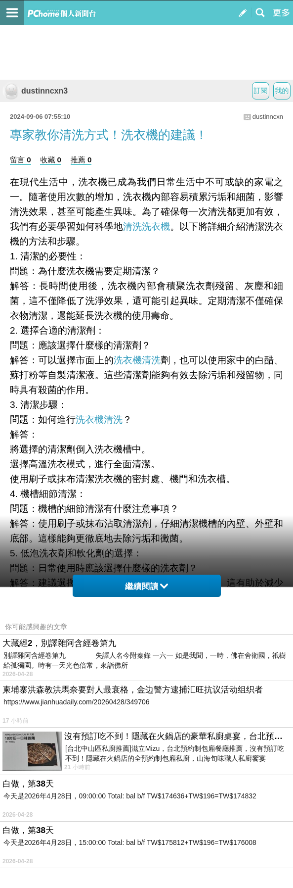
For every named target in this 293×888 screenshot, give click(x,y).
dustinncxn (267, 116)
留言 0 (20, 159)
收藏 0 (50, 159)
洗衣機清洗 (137, 360)
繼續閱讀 (146, 586)
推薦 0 (81, 159)
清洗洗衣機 (146, 226)
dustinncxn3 (35, 90)
